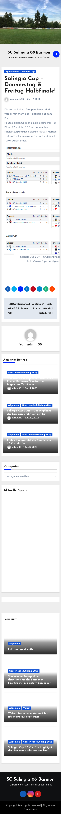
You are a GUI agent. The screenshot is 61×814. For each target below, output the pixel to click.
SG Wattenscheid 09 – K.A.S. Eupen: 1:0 (19, 308)
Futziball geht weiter (21, 649)
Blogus (46, 805)
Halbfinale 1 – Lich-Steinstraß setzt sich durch (42, 308)
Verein (26, 708)
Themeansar (30, 809)
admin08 (19, 99)
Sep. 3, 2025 (31, 388)
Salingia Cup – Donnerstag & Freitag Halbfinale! (30, 85)
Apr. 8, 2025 (31, 447)
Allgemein (13, 405)
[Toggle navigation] (3, 54)
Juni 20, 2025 (32, 417)
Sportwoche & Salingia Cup (20, 71)
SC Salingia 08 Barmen (29, 53)
